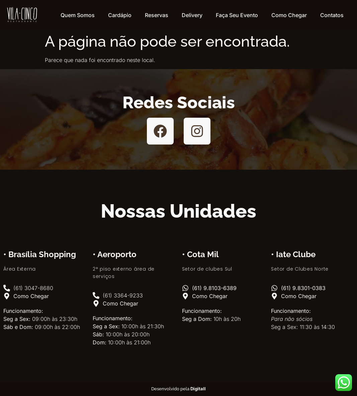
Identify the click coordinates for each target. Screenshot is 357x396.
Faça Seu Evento (237, 15)
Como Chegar (289, 15)
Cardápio (119, 15)
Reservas (156, 15)
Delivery (192, 15)
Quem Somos (78, 15)
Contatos (332, 15)
